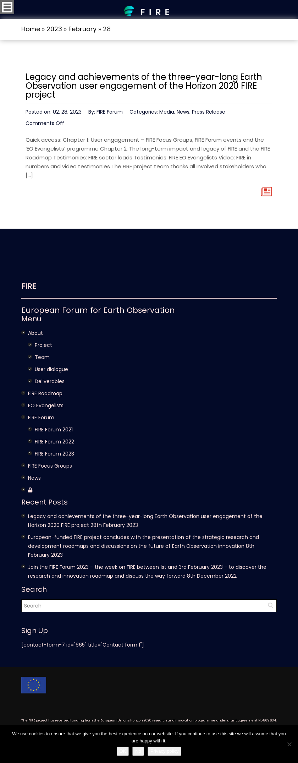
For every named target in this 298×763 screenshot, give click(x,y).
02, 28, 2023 (67, 111)
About (35, 333)
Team (42, 357)
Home (30, 28)
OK (123, 751)
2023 (54, 28)
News (183, 111)
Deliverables (50, 381)
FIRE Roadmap (45, 393)
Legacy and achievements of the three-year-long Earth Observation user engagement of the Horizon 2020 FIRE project (144, 85)
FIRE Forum (109, 111)
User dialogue (51, 369)
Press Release (208, 111)
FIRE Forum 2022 (54, 441)
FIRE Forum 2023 (54, 453)
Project (43, 345)
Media (166, 111)
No (138, 751)
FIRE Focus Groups (50, 465)
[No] (289, 744)
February (82, 28)
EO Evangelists (46, 405)
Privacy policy (164, 751)
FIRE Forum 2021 (54, 429)
